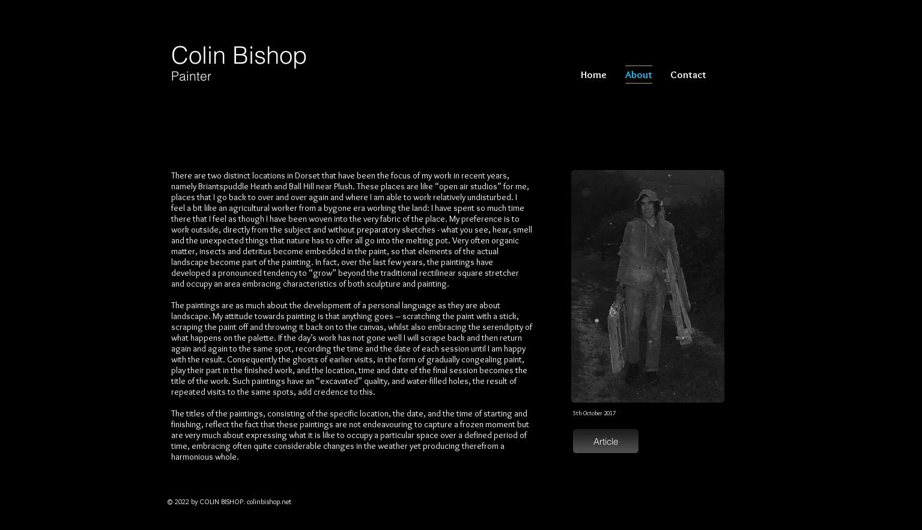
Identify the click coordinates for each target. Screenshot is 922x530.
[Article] (605, 441)
